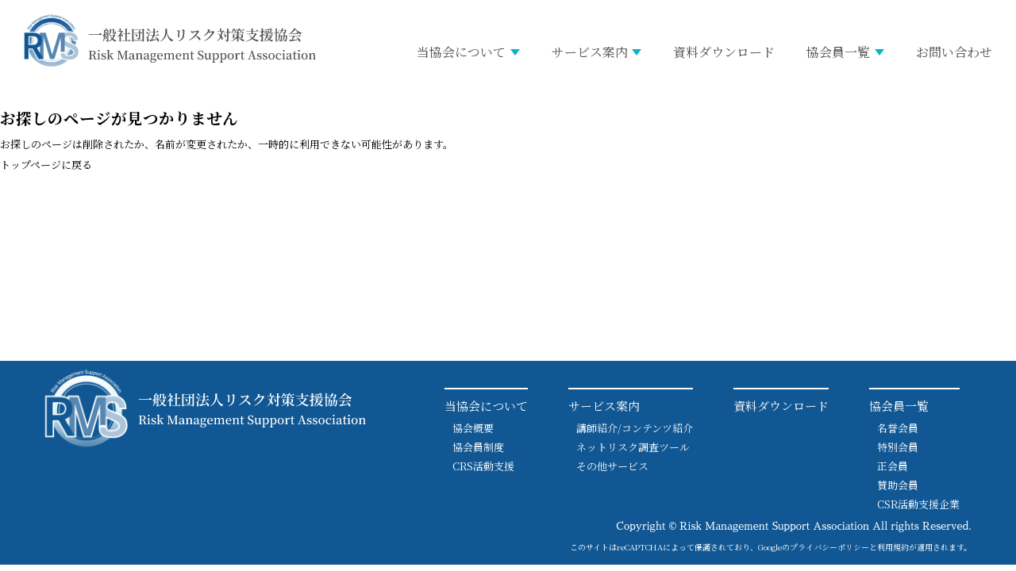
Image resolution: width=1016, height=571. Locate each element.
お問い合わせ (954, 52)
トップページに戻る (46, 164)
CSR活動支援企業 (918, 504)
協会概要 (473, 427)
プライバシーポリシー (829, 547)
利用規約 (893, 547)
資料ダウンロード (724, 52)
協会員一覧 (838, 52)
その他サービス (612, 465)
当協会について (461, 52)
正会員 (892, 465)
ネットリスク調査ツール (633, 446)
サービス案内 (590, 52)
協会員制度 (478, 446)
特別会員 (897, 446)
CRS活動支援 (483, 465)
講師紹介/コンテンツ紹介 (634, 427)
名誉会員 (897, 427)
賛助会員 (897, 484)
